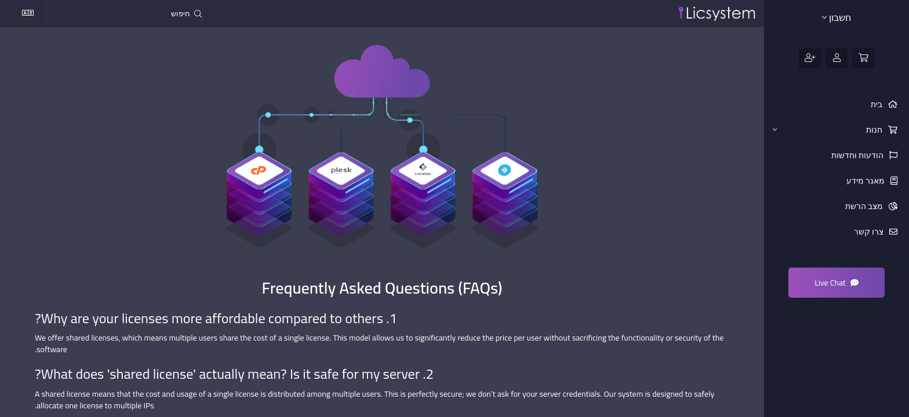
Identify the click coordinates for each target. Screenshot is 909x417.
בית (877, 104)
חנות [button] (828, 129)
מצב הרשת (865, 206)
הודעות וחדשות (858, 155)
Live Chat (837, 282)
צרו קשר (869, 231)
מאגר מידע (866, 180)
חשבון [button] (836, 17)
